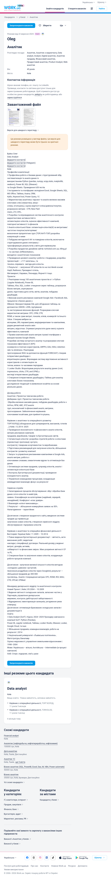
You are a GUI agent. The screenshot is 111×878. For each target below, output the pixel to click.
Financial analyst (11, 735)
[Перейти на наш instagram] (40, 857)
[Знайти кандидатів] (55, 8)
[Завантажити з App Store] (65, 857)
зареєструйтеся (14, 97)
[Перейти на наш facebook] (27, 857)
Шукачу (102, 2)
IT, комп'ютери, (16, 800)
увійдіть (38, 94)
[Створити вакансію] (77, 8)
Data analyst (17, 688)
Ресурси (72, 866)
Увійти (102, 8)
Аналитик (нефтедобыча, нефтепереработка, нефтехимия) (31, 743)
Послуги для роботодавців (16, 866)
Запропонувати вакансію (21, 25)
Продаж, (14, 804)
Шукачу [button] (99, 857)
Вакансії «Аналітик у (18, 839)
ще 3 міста (20, 762)
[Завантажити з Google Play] (82, 857)
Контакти (44, 866)
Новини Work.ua (58, 866)
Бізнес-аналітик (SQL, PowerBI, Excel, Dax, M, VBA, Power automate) (34, 767)
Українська (10, 857)
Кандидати (50, 800)
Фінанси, (11, 809)
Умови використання (14, 869)
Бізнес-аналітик (11, 774)
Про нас (34, 866)
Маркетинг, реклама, (16, 819)
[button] (91, 8)
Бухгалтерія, (13, 814)
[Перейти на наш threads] (33, 857)
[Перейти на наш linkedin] (46, 857)
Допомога (82, 866)
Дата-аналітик (10, 751)
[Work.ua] (12, 8)
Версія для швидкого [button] (23, 130)
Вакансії (12, 844)
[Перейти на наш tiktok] (53, 857)
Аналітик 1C (9, 759)
